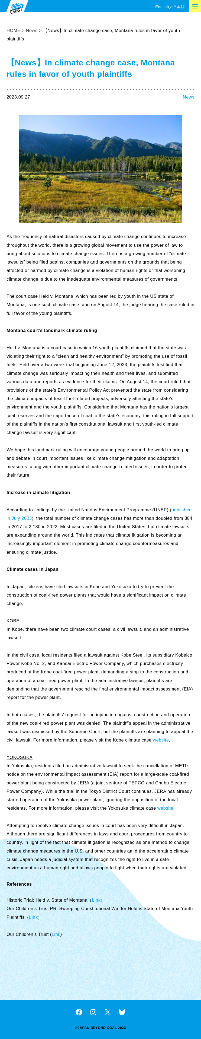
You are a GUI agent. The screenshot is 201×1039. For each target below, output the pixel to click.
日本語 (179, 7)
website (161, 739)
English (162, 7)
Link (96, 900)
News (188, 96)
